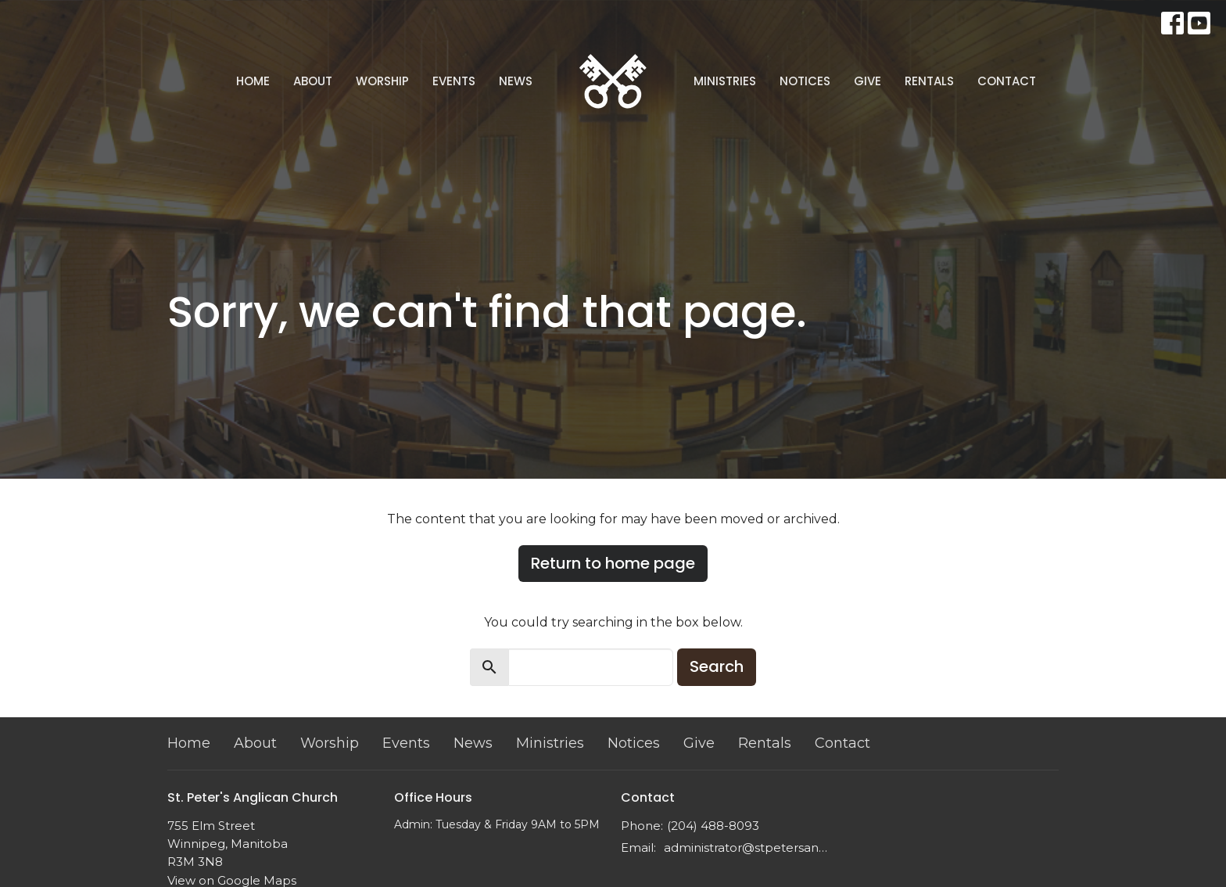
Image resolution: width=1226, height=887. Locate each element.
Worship (382, 81)
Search (717, 666)
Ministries (725, 81)
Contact (1006, 81)
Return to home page (613, 563)
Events (453, 81)
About (312, 81)
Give (867, 81)
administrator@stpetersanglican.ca (748, 847)
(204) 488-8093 (713, 825)
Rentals (929, 81)
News (515, 81)
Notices (805, 81)
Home (253, 81)
